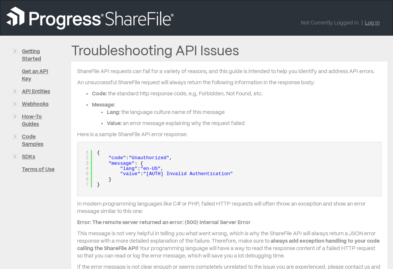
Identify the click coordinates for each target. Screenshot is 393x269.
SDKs (28, 157)
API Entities (36, 91)
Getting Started (31, 55)
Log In (372, 23)
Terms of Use (38, 169)
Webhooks (35, 104)
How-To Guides (32, 120)
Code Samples (32, 140)
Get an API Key (35, 75)
